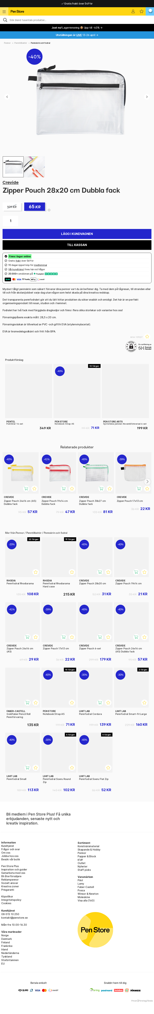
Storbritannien (10, 960)
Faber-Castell (86, 887)
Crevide (11, 182)
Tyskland (6, 956)
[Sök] (77, 20)
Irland (4, 949)
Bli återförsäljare (11, 876)
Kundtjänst (7, 845)
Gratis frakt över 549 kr (77, 3)
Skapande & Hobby (89, 849)
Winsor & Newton (88, 893)
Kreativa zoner (10, 886)
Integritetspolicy (11, 899)
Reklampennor (10, 879)
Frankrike (6, 946)
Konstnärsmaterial (88, 846)
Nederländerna (10, 953)
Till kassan (77, 245)
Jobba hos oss (9, 856)
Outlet (82, 863)
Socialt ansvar (9, 883)
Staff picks (84, 869)
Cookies (6, 903)
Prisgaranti (7, 889)
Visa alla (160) (86, 900)
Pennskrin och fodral (40, 43)
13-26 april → (77, 35)
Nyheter (82, 866)
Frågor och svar (10, 849)
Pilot (80, 880)
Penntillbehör (20, 43)
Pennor (7, 43)
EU (3, 963)
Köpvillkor (7, 896)
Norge (5, 935)
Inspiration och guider (14, 869)
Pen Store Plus (10, 866)
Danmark (6, 938)
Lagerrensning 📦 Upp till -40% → (77, 27)
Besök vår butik (10, 859)
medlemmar (40, 265)
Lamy (81, 883)
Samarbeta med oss (13, 872)
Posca (81, 890)
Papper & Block (87, 856)
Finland (5, 942)
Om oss (5, 852)
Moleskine (84, 897)
